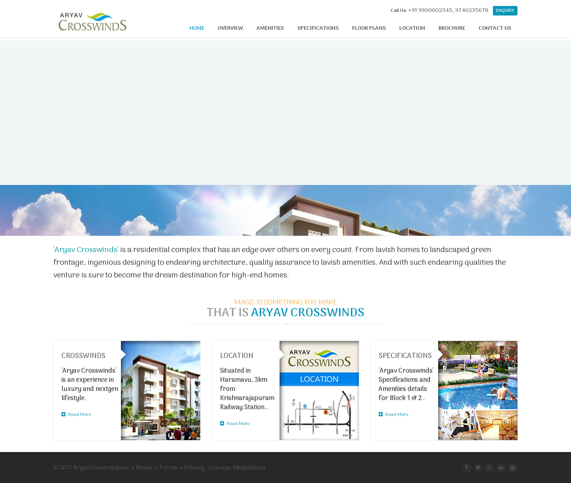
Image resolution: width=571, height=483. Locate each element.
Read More (76, 415)
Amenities (270, 28)
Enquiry (505, 10)
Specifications (318, 28)
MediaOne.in (249, 468)
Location (412, 28)
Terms (168, 468)
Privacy (194, 468)
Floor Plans (369, 28)
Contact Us (495, 28)
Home (197, 28)
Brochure (452, 28)
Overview (230, 28)
